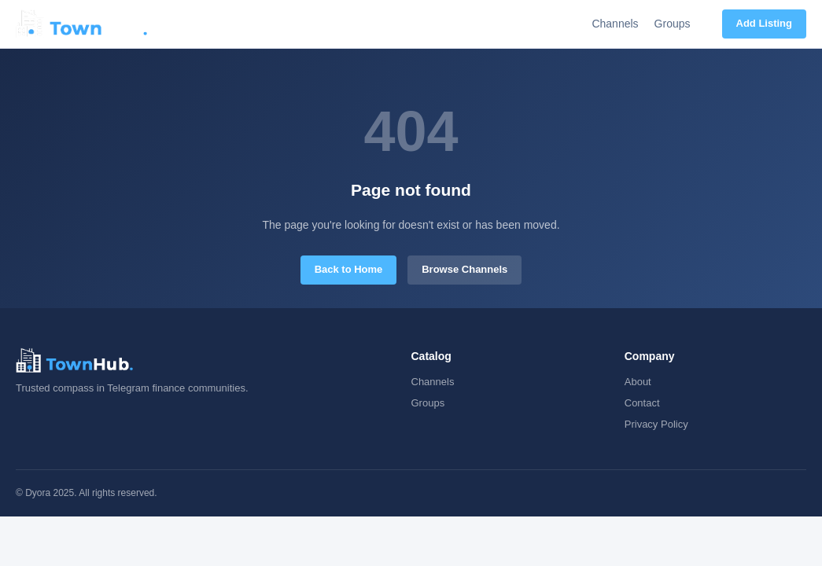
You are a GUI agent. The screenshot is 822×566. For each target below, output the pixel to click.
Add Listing (764, 23)
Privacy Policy (656, 424)
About (638, 382)
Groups (672, 23)
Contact (642, 403)
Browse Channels (464, 269)
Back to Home (349, 269)
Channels (615, 23)
